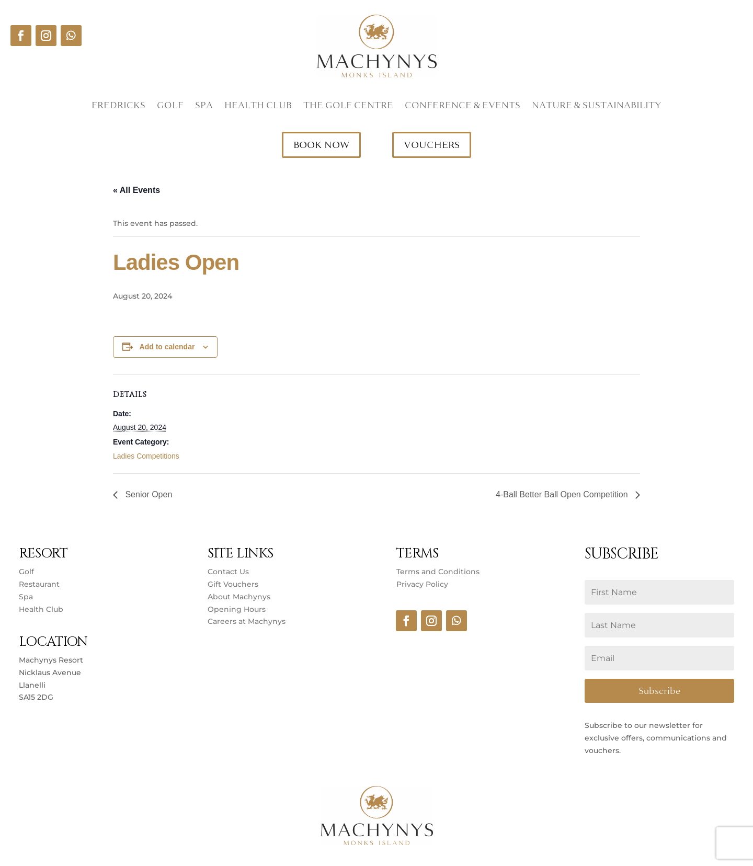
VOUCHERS (432, 145)
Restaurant (39, 584)
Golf (170, 106)
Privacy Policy (422, 584)
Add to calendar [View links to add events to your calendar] (167, 347)
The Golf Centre (348, 106)
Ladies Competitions (146, 456)
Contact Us (228, 571)
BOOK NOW (321, 145)
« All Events (136, 190)
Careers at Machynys (248, 621)
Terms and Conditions (438, 571)
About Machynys (239, 596)
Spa (204, 106)
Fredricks (118, 106)
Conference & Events (462, 106)
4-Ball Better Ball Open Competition (563, 494)
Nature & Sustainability (596, 106)
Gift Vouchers (233, 584)
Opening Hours (237, 609)
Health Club (258, 106)
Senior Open (147, 494)
